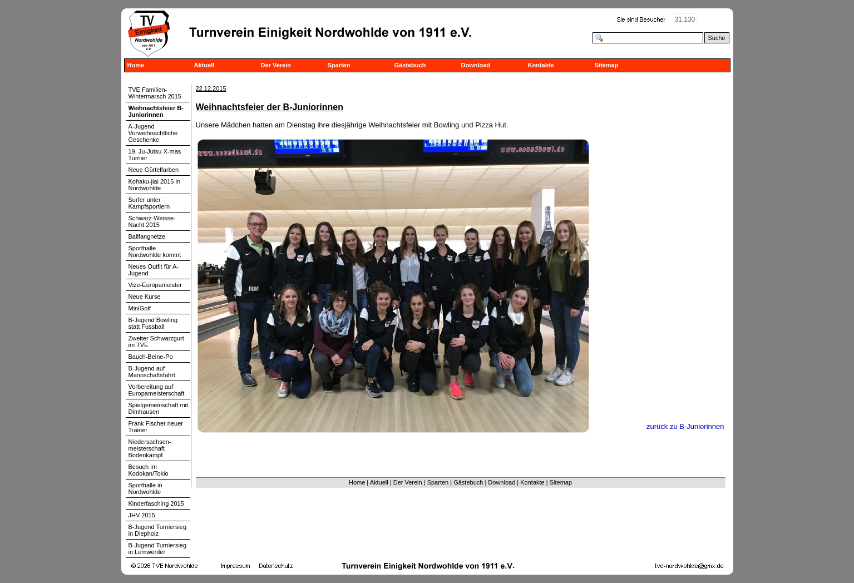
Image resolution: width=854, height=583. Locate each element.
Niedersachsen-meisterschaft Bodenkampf (150, 448)
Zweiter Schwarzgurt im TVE (156, 341)
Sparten (339, 65)
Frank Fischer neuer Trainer (156, 426)
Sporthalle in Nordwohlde (145, 488)
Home (136, 65)
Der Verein (276, 65)
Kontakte (541, 65)
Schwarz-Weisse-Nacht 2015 (152, 221)
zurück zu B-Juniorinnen (685, 426)
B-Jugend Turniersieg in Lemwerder (158, 548)
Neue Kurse (145, 296)
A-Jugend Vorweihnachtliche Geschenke (153, 133)
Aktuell (204, 65)
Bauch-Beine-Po (151, 356)
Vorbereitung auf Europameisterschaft (157, 390)
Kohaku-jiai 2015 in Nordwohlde (155, 184)
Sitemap (607, 65)
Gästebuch (410, 65)
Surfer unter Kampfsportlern (149, 203)
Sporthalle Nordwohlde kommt (155, 251)
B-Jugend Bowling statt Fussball (153, 323)
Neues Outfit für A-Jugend (154, 269)
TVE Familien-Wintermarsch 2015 (155, 93)
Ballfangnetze (147, 236)
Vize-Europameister (155, 284)
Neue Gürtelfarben (154, 169)
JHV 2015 (142, 515)
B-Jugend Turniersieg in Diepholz (158, 530)
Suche (716, 37)
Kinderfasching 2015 (156, 503)
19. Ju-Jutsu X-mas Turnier (155, 154)
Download (476, 65)
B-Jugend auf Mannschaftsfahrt (152, 371)
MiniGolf (140, 308)
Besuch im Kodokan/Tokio (149, 470)
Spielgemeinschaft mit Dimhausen (159, 408)
